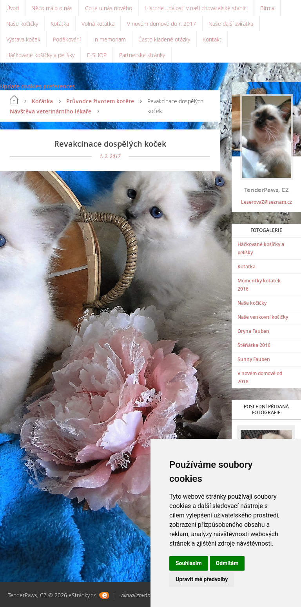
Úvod (12, 8)
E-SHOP (97, 55)
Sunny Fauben (254, 359)
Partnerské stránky (142, 55)
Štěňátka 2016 (254, 345)
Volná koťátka (98, 23)
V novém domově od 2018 (260, 377)
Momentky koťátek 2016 (259, 284)
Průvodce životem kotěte (100, 101)
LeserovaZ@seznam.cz (266, 202)
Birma (267, 8)
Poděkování (67, 39)
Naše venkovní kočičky (263, 317)
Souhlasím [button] (189, 563)
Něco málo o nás (52, 8)
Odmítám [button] (227, 563)
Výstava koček (23, 39)
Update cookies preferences (37, 86)
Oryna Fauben (253, 331)
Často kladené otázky (164, 39)
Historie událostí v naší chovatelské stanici (196, 8)
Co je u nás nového (108, 8)
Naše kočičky (22, 23)
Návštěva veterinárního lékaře (50, 111)
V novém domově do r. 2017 (161, 23)
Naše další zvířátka (231, 23)
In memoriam (109, 39)
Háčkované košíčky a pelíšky (40, 55)
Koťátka (60, 23)
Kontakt (212, 39)
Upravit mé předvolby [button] (202, 579)
